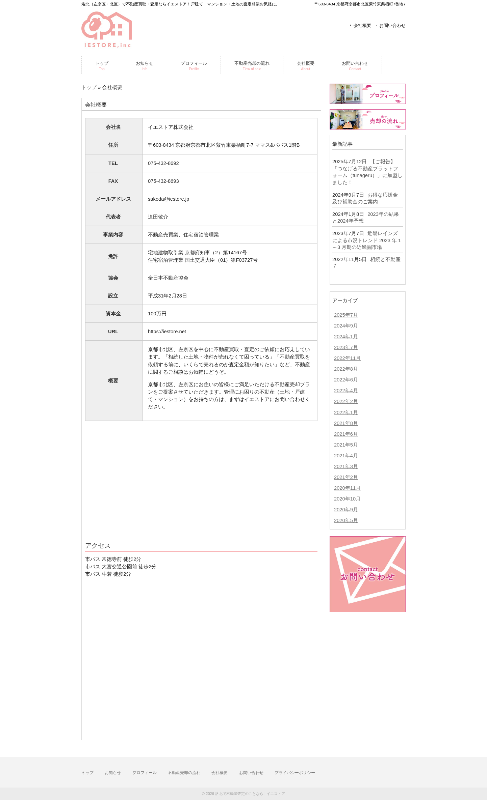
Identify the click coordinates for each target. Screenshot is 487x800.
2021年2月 (346, 477)
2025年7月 (346, 315)
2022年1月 (346, 412)
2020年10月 (347, 499)
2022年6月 (346, 379)
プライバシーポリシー (295, 772)
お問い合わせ (392, 25)
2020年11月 (347, 488)
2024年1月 (346, 336)
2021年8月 (346, 423)
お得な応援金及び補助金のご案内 (365, 198)
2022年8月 (346, 369)
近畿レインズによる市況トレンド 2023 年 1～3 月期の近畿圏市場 (366, 240)
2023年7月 (346, 347)
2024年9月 (346, 325)
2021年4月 (346, 455)
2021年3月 (346, 466)
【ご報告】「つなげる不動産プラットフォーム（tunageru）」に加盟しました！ (367, 172)
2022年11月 (347, 358)
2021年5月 (346, 445)
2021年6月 (346, 434)
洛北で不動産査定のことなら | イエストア (250, 794)
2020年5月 (346, 520)
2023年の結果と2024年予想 (365, 217)
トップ (89, 87)
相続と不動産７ (366, 262)
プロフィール (144, 772)
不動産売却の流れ (184, 772)
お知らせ (113, 772)
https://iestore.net (167, 331)
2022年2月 (346, 401)
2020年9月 (346, 509)
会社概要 (362, 25)
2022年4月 (346, 390)
